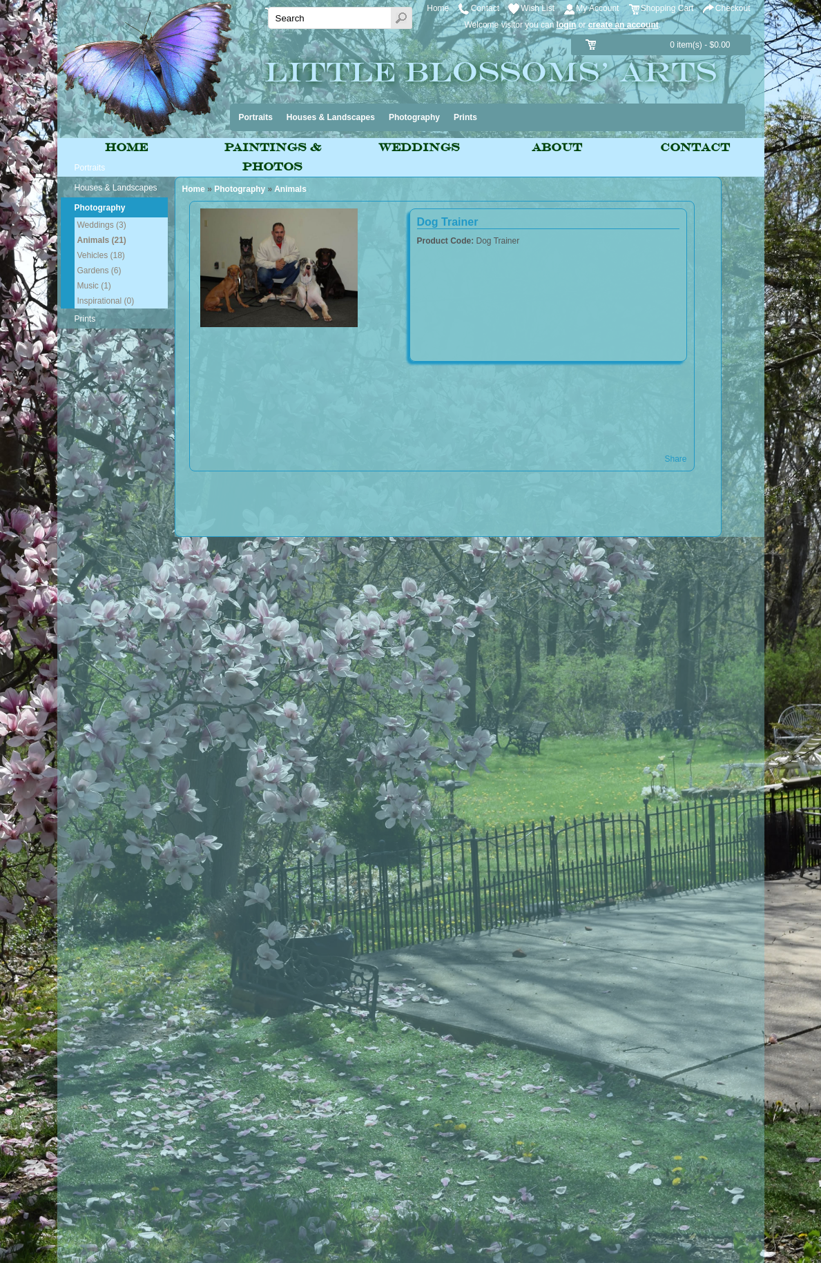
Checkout (733, 8)
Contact (485, 8)
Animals (290, 189)
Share (675, 459)
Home (438, 8)
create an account (623, 25)
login (567, 25)
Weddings (419, 147)
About (557, 147)
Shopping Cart (667, 8)
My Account (597, 8)
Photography (239, 189)
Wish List (537, 8)
